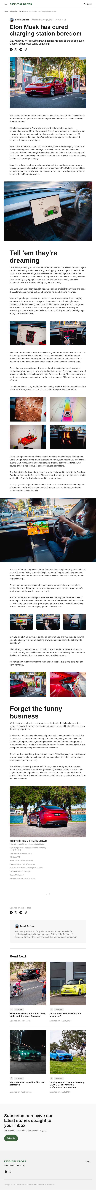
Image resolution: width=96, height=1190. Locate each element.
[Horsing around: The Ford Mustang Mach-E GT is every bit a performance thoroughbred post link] (68, 1085)
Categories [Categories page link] (13, 11)
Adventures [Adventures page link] (22, 11)
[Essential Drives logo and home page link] (21, 4)
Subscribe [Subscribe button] (11, 1138)
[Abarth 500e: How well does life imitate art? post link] (68, 1014)
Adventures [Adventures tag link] (18, 1009)
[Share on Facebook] (12, 49)
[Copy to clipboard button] (25, 49)
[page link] (19, 20)
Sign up (88, 1161)
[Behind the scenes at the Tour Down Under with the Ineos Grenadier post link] (28, 1014)
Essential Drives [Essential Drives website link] (49, 1185)
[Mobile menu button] (6, 4)
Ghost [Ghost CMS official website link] (39, 1185)
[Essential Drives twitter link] (10, 1171)
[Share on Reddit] (20, 49)
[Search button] (88, 4)
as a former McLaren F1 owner (36, 292)
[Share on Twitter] (16, 49)
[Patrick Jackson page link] (24, 926)
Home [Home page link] (6, 11)
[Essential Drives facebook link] (6, 1171)
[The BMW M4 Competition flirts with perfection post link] (28, 1083)
